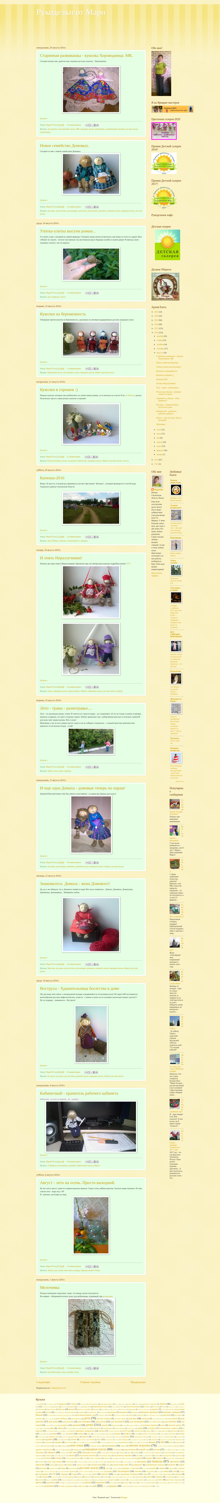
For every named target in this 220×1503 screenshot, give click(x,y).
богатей (156, 1407)
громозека (140, 1415)
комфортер (107, 1434)
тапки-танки (167, 1474)
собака (165, 1471)
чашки (73, 1482)
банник (64, 1407)
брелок (61, 1409)
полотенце (70, 1462)
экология (38, 1486)
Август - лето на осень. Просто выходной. (77, 1182)
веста (56, 1412)
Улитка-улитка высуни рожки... (68, 231)
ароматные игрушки (149, 1404)
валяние (123, 1409)
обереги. (63, 1452)
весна (48, 1412)
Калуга (156, 1431)
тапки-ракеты (155, 1474)
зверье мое (86, 1428)
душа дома (116, 1425)
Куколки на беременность (63, 314)
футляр (113, 1480)
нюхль (180, 1450)
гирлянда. (101, 1415)
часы (66, 1482)
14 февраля (50, 1404)
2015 (156, 460)
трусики (88, 1477)
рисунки (42, 1468)
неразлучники (74, 691)
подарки (138, 1458)
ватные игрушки (143, 1409)
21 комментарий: (74, 457)
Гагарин (50, 1415)
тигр (37, 1477)
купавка (179, 1437)
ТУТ (128, 563)
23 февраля (52, 1166)
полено (40, 1462)
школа (134, 1483)
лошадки (124, 1440)
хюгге (160, 1480)
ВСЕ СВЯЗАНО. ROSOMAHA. (176, 635)
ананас (123, 1404)
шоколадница (163, 1482)
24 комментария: (74, 1072)
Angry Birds (126, 1486)
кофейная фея (54, 1437)
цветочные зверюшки (174, 1480)
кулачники (154, 1437)
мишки (152, 1442)
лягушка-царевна (166, 1439)
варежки (132, 1409)
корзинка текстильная (149, 1434)
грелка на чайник (120, 1415)
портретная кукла (113, 1462)
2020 (156, 316)
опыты (121, 1453)
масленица (69, 1442)
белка (79, 1407)
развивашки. (100, 129)
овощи (103, 1452)
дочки (60, 771)
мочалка (64, 1446)
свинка (162, 1468)
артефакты (174, 1404)
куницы (171, 1437)
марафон (58, 1442)
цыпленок (51, 1483)
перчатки (178, 1456)
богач (164, 1407)
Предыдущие (138, 1382)
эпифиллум (81, 1486)
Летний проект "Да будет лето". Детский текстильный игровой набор (176, 528)
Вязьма (39, 1415)
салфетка (115, 1468)
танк (115, 1474)
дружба (105, 1425)
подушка (181, 1458)
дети (49, 297)
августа (160, 353)
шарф (119, 1483)
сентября (161, 349)
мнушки (179, 1442)
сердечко (72, 1471)
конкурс (117, 1434)
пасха (71, 1455)
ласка (66, 1440)
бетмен (121, 1407)
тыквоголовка (115, 1477)
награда (77, 1270)
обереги (98, 372)
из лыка (59, 1431)
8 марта (73, 1404)
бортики (41, 1409)
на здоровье (175, 1446)
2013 (156, 464)
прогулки (40, 1464)
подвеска (159, 1458)
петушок (47, 1458)
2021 (156, 312)
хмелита (141, 1480)
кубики (94, 1437)
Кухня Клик (175, 671)
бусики (96, 1409)
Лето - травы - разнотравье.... (66, 708)
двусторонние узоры (153, 1415)
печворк (70, 1372)
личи (117, 1439)
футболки (105, 1480)
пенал (150, 1456)
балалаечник (46, 1407)
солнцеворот (43, 1474)
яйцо (104, 1486)
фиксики (64, 1480)
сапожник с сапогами (130, 1468)
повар (120, 1458)
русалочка (72, 1468)
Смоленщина (72, 541)
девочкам (166, 1415)
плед (113, 1458)
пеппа (157, 1456)
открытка (157, 1453)
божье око (172, 1407)
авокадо (83, 1404)
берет (114, 1407)
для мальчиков (137, 1421)
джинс (155, 1419)
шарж (112, 1482)
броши (71, 1409)
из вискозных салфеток (168, 1428)
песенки (38, 1458)
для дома (51, 211)
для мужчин (92, 211)
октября (160, 344)
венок (163, 1409)
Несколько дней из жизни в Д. (176, 580)
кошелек (64, 1437)
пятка (108, 1465)
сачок (145, 1468)
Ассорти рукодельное (175, 506)
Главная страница (90, 1382)
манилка (39, 1442)
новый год (144, 1449)
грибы (131, 1415)
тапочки (178, 1474)
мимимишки (124, 1442)
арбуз (137, 1404)
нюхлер (172, 1450)
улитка (62, 297)
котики (181, 1434)
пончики (101, 1462)
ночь (166, 1450)
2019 (156, 320)
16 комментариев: (74, 537)
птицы (69, 1465)
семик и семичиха (49, 1471)
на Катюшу (130, 395)
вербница (171, 1409)
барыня (72, 1407)
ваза (108, 1409)
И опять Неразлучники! (61, 557)
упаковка (158, 1477)
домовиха (102, 211)
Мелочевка (49, 1287)
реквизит (171, 1465)
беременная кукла (54, 372)
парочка (63, 1455)
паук (137, 1456)
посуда (125, 1462)
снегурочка (150, 1471)
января (160, 454)
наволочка (58, 1450)
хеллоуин (122, 1480)
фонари (89, 1480)
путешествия (96, 1465)
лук (147, 1440)
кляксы (63, 1434)
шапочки (100, 1482)
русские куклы (132, 129)
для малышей (63, 129)
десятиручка (76, 1419)
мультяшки (110, 1445)
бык (103, 1409)
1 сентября (40, 1404)
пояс (132, 1462)
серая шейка (62, 1471)
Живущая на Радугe (176, 700)
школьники (143, 1482)
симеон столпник (84, 1471)
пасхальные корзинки (123, 1455)
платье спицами (95, 1458)
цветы (39, 1482)
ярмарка (84, 541)
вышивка (134, 1412)
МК (77, 129)
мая (158, 438)
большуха (181, 1407)
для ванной (172, 1419)
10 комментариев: (74, 687)
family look (148, 1486)
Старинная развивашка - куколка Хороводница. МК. (86, 55)
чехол (76, 1372)
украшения (139, 1477)
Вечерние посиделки (175, 749)
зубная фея (131, 1428)
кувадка (117, 1437)
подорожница (170, 1458)
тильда (44, 1477)
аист (117, 1404)
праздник (141, 1461)
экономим (49, 1486)
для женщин (72, 211)
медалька (79, 1442)
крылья (85, 1437)
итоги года (126, 1431)
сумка (74, 1474)
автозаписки (93, 1404)
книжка (81, 1434)
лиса (99, 1439)
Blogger (124, 1497)
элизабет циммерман (66, 1486)
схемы (94, 1474)
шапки (87, 1482)
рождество (54, 1468)
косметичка (108, 1296)
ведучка (155, 1409)
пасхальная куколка (87, 1455)
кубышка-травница (106, 1437)
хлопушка (132, 1480)
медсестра (88, 1442)
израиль (102, 1431)
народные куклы (87, 129)
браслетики (51, 1409)
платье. (106, 1458)
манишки (48, 1442)
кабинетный (81, 1166)
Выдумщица (175, 538)
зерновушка (108, 1428)
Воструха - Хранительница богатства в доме (79, 988)
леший (91, 1440)
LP (156, 1486)
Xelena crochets (173, 562)
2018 (156, 324)
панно (56, 1455)
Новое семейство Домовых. (64, 145)
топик (63, 1477)
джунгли (162, 1419)
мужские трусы (95, 1446)
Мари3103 (158, 490)
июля (159, 430)
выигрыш (112, 1412)
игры (140, 1428)
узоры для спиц (127, 1477)
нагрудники (77, 1450)
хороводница (45, 132)
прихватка (175, 1461)
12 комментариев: (74, 293)
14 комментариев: (74, 125)
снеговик (138, 1471)
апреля (160, 442)
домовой (110, 211)
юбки (90, 1486)
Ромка (97, 1270)
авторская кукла (107, 1404)
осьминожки (147, 1452)
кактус (148, 1431)
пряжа (52, 1465)
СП (53, 1474)
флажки (81, 1480)
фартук (48, 1480)
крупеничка (75, 1437)
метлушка (104, 1442)
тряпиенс (97, 1477)
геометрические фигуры (64, 1415)
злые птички (119, 1428)
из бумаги (152, 1428)
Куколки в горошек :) (59, 389)
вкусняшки (71, 1412)
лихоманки (109, 1439)
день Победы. (53, 541)
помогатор (80, 1462)
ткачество (55, 1477)
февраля (160, 450)
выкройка (123, 1412)
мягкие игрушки (140, 1445)
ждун (163, 1425)
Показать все (180, 781)
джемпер (145, 1419)
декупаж (39, 1419)
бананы (56, 1407)
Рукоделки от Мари (71, 12)
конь (136, 1434)
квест (182, 1431)
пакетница (168, 1453)
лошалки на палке (137, 1439)
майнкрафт (178, 1439)
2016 (156, 333)
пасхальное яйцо (105, 1456)
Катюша (63, 541)
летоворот (83, 1439)
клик (53, 1433)
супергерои (85, 1474)
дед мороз (178, 1415)
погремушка (128, 1458)
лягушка (155, 1440)
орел (129, 1453)
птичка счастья (82, 1465)
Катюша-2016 (52, 477)
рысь (107, 1468)
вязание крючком (149, 1412)
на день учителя (162, 1446)
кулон (163, 1437)
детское (133, 1418)
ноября (160, 340)
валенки (115, 1409)
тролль (79, 1477)
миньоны (143, 1442)
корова (162, 1434)
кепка (41, 1434)
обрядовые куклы (95, 691)
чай (60, 1482)
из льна (67, 1431)
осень (136, 1452)
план (84, 1458)
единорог (132, 1425)
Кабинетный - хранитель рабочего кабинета (79, 1093)
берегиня (51, 968)
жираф (44, 1428)
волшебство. (92, 1412)
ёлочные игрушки (150, 1425)
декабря (160, 336)
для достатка (61, 211)
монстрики (47, 1446)
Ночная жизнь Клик (175, 481)
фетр (56, 1480)
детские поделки (104, 1419)
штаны (172, 1482)
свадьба (119, 691)
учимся (40, 1480)
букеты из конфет (83, 1409)
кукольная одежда (141, 1437)
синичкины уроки (98, 1471)
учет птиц (180, 1477)
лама (59, 1439)
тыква (106, 1477)
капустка (164, 1431)
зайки (52, 1428)
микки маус (113, 1442)
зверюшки (96, 1428)
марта (159, 446)
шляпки (152, 1483)
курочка (49, 1439)
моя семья (68, 1270)
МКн (171, 1442)
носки (157, 1449)
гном (109, 1415)
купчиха (39, 1440)
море (56, 1446)
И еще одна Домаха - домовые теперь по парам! (82, 788)
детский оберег (120, 1419)
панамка (48, 1456)
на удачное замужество (77, 461)
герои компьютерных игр (84, 1415)
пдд (143, 1455)
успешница (170, 1477)
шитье (126, 1483)
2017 (156, 328)
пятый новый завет (121, 1465)
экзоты (180, 1482)
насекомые (117, 1450)
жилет (38, 1428)
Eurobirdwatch (136, 1486)
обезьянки (40, 1452)
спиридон (64, 1474)
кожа (64, 1372)
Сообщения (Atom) (58, 1388)
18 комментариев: (74, 767)
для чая (48, 1425)
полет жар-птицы (54, 1462)
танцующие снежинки (129, 1474)
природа (55, 297)
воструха (51, 1076)
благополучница (54, 461)
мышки (123, 1446)
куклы (72, 129)
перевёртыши (167, 1456)
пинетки (77, 1458)
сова (174, 1471)
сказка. (109, 1471)
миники (134, 1442)
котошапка (42, 1437)
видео (63, 1412)
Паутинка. (174, 738)
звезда (77, 1428)
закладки (69, 1428)
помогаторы (91, 1462)
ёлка (139, 1425)
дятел (124, 1425)
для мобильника (54, 1372)
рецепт (91, 1270)
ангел (130, 1404)
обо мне (73, 1452)
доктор (55, 1425)
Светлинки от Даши (175, 589)
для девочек (52, 129)
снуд (158, 1471)
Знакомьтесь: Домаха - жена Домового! (75, 883)
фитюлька (73, 1480)
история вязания (113, 1431)
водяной (82, 1412)
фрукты (96, 1480)
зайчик (60, 1428)
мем (95, 1442)
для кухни (82, 211)
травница (70, 1477)
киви (47, 1434)
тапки (145, 1474)
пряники (61, 1465)
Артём (50, 771)
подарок (149, 1458)
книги (71, 1434)
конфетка (128, 1434)
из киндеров (50, 1431)
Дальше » (44, 118)
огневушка (112, 1453)
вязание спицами (171, 1412)
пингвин (68, 1458)
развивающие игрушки (115, 129)
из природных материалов (83, 1431)
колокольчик (98, 1434)
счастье (126, 461)
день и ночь (49, 1419)
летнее (73, 1439)
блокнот (147, 1407)
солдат (181, 1471)
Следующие (43, 1382)
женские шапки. (175, 1425)
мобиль (38, 1446)
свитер (171, 1468)
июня (159, 434)
